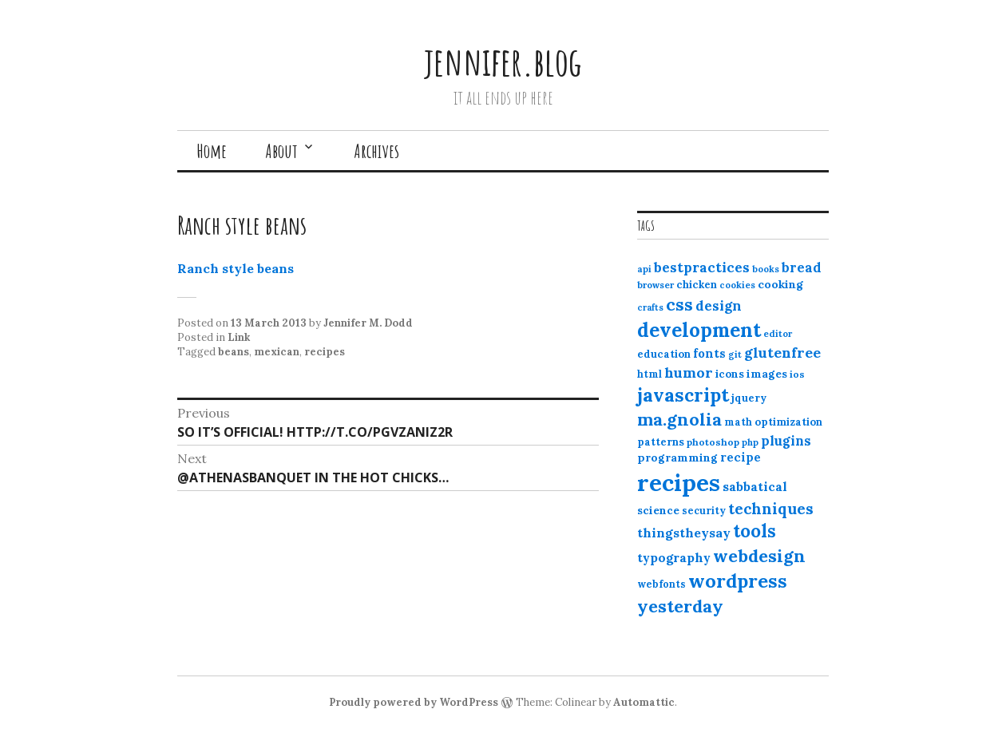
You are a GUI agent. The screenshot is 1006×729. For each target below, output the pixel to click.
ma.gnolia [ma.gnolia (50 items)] (679, 419)
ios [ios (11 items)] (797, 374)
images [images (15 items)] (767, 373)
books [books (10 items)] (765, 269)
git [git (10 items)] (735, 354)
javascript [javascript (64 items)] (683, 394)
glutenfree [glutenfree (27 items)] (782, 352)
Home (211, 151)
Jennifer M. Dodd (368, 323)
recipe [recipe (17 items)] (740, 457)
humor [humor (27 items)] (688, 372)
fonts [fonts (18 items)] (709, 353)
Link (239, 337)
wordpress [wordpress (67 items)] (737, 580)
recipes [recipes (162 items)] (678, 482)
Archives (376, 151)
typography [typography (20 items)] (674, 557)
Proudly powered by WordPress (413, 702)
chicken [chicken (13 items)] (696, 284)
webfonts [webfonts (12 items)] (661, 584)
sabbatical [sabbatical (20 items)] (755, 486)
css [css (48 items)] (679, 304)
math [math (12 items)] (738, 422)
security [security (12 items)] (704, 511)
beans (233, 352)
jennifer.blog (503, 61)
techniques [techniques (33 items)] (771, 508)
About (281, 151)
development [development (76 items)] (699, 330)
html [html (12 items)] (649, 374)
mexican (276, 352)
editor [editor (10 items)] (777, 333)
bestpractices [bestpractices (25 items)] (702, 267)
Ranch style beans (235, 268)
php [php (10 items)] (750, 442)
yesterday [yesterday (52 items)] (680, 606)
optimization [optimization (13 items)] (788, 422)
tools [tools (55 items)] (754, 531)
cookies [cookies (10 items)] (737, 285)
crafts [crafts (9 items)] (650, 307)
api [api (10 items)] (644, 269)
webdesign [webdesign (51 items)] (759, 556)
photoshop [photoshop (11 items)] (713, 442)
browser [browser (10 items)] (655, 285)
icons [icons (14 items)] (729, 373)
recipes (324, 352)
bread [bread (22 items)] (802, 267)
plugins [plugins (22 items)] (786, 441)
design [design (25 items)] (718, 306)
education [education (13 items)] (664, 354)
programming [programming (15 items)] (677, 457)
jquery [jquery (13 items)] (748, 398)
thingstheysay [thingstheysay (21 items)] (684, 533)
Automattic (644, 702)
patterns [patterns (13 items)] (660, 442)
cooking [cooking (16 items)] (780, 284)
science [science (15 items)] (658, 510)
